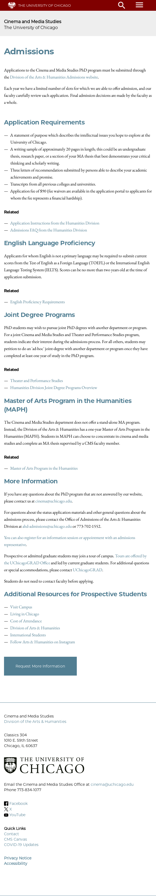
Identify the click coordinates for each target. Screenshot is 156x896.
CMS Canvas (15, 839)
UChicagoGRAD (87, 570)
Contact (11, 833)
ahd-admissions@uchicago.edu (47, 526)
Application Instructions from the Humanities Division (54, 223)
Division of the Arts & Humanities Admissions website (54, 77)
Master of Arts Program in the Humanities (44, 468)
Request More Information (40, 666)
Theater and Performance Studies (36, 380)
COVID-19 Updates (21, 844)
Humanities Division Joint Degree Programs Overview (53, 387)
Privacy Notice (17, 858)
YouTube (17, 815)
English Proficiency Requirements (37, 302)
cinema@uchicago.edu (53, 501)
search (122, 5)
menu (139, 5)
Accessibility (15, 863)
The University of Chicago (44, 5)
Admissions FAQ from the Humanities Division (48, 230)
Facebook (18, 803)
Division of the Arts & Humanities (35, 721)
